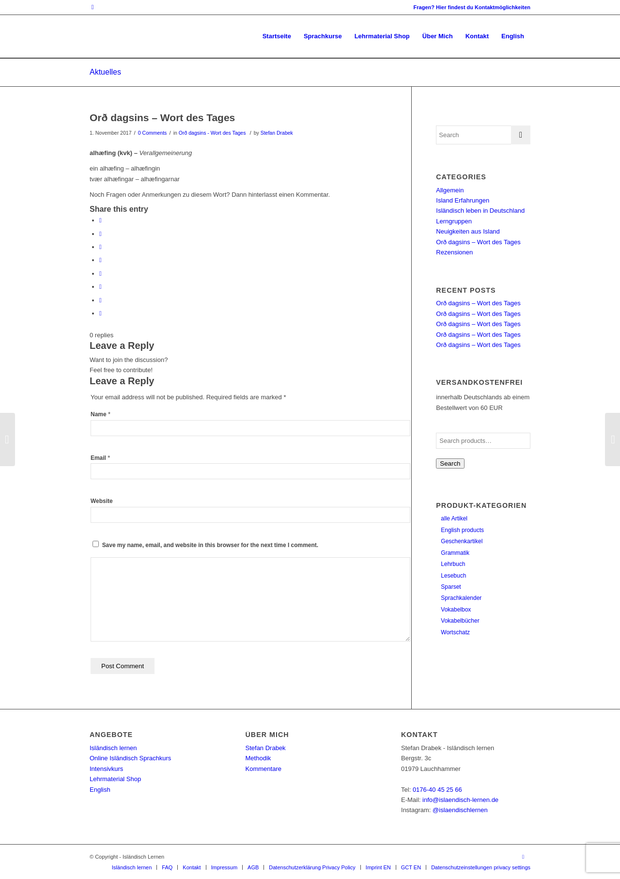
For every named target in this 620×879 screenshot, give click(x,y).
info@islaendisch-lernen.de (460, 799)
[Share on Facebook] (100, 220)
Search (450, 463)
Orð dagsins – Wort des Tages (162, 117)
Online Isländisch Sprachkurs (130, 758)
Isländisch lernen (113, 748)
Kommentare (263, 768)
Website (102, 501)
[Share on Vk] (100, 286)
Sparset (451, 586)
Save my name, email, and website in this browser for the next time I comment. (210, 545)
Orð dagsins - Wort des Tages (212, 133)
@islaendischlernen (460, 810)
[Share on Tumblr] (100, 273)
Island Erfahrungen (462, 200)
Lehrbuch (453, 564)
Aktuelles (105, 72)
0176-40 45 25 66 (437, 789)
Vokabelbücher (460, 620)
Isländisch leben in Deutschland (480, 210)
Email (100, 458)
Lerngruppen (454, 221)
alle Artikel (454, 518)
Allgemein (450, 190)
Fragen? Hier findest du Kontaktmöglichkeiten (472, 7)
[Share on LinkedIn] (100, 260)
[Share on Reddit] (100, 300)
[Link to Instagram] (92, 7)
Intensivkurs (106, 768)
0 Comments (152, 133)
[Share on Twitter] (100, 233)
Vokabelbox (456, 609)
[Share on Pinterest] (100, 247)
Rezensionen (454, 252)
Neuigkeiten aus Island (468, 231)
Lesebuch (453, 575)
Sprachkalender (461, 598)
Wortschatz (455, 632)
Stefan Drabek (277, 133)
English (100, 789)
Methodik (258, 758)
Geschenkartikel (461, 541)
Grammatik (455, 552)
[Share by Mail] (100, 313)
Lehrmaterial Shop (115, 779)
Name (100, 414)
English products (462, 530)
